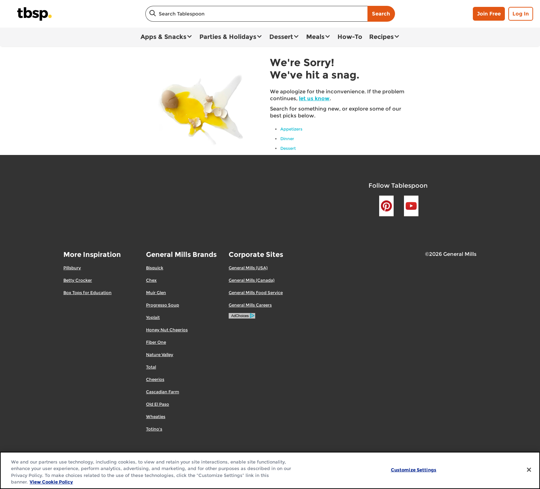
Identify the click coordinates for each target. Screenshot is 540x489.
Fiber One (156, 342)
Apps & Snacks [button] (163, 37)
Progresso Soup (162, 305)
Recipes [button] (381, 37)
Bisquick (154, 267)
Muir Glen (156, 292)
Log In (520, 13)
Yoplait (153, 317)
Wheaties (155, 416)
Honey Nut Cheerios (167, 329)
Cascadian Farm (162, 391)
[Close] (529, 469)
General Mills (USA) (248, 267)
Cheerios (155, 379)
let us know (314, 98)
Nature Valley (159, 354)
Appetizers (291, 129)
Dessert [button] (281, 37)
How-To (350, 37)
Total (151, 367)
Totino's (154, 428)
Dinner (287, 138)
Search (381, 13)
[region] (270, 470)
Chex (151, 280)
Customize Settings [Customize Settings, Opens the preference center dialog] (413, 469)
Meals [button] (315, 37)
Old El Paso (157, 404)
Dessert (288, 148)
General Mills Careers (250, 305)
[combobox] (256, 14)
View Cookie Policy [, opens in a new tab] (51, 482)
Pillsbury (72, 267)
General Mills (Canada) (251, 280)
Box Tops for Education (87, 292)
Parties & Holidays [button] (227, 37)
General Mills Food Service (256, 292)
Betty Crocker (77, 280)
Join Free (489, 13)
